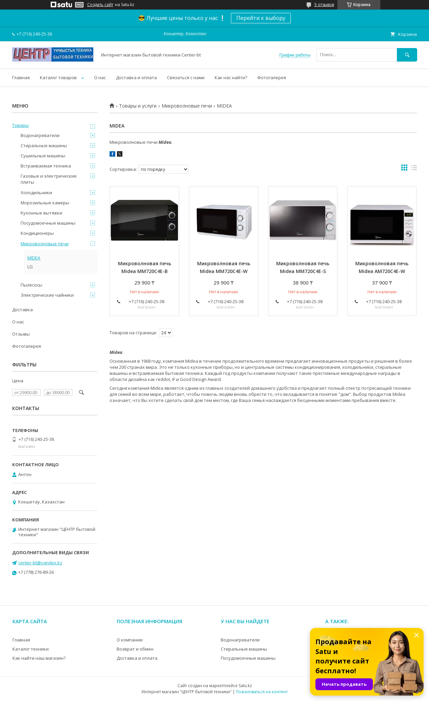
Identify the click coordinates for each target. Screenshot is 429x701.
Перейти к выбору (260, 18)
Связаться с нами (186, 77)
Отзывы (21, 334)
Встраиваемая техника (46, 166)
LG (30, 267)
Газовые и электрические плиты (49, 179)
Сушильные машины (43, 156)
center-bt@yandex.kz (40, 562)
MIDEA (33, 258)
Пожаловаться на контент (262, 692)
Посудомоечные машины (48, 223)
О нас (100, 77)
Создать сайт (100, 4)
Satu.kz (245, 685)
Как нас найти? (231, 77)
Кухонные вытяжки (41, 213)
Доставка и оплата (136, 77)
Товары (20, 125)
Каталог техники (31, 649)
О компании (130, 640)
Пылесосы (31, 285)
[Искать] (407, 54)
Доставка (22, 310)
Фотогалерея (271, 77)
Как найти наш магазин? (39, 658)
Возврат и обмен (135, 649)
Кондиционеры (37, 233)
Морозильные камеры (45, 203)
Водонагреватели (40, 135)
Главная (21, 77)
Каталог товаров (58, 77)
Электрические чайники (47, 295)
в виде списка (414, 169)
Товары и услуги (138, 106)
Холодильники (36, 192)
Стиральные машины (44, 145)
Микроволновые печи (187, 106)
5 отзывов (324, 4)
